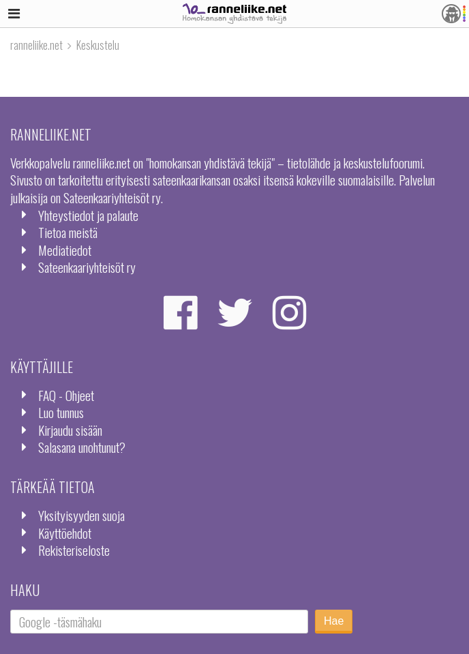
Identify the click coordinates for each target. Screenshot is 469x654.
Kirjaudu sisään (70, 430)
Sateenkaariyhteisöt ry (87, 267)
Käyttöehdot (64, 533)
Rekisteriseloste (74, 550)
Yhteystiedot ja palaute (88, 215)
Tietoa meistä (67, 232)
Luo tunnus (61, 412)
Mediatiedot (64, 250)
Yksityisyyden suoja (81, 515)
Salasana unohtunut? (81, 447)
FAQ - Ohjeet (66, 395)
